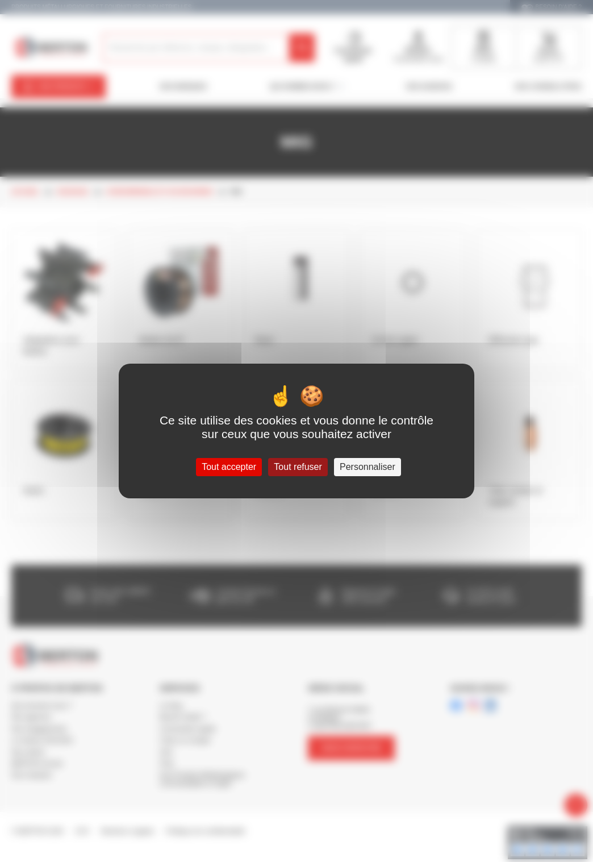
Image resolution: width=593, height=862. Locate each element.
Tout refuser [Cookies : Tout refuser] (297, 467)
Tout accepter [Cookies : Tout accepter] (229, 467)
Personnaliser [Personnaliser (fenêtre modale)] (367, 467)
